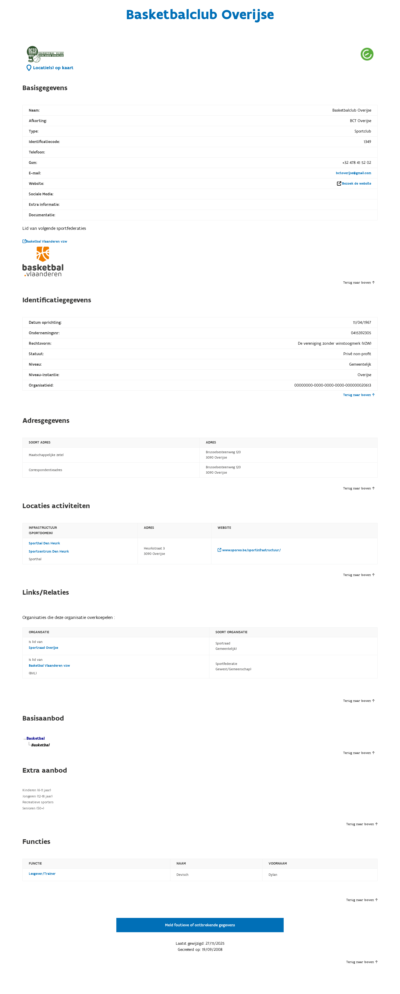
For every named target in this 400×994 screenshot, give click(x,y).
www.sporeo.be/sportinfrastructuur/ (249, 550)
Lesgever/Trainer (42, 873)
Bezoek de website (356, 183)
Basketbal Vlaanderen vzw (44, 241)
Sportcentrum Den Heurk (49, 551)
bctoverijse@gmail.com (353, 173)
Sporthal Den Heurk (44, 543)
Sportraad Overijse (43, 647)
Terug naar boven (358, 282)
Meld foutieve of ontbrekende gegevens (200, 925)
